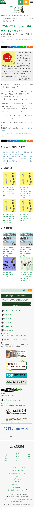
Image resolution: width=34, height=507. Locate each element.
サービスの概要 (16, 303)
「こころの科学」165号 (18, 84)
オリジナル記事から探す (12, 310)
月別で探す (8, 326)
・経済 (28, 455)
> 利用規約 (17, 481)
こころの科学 (17, 39)
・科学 (17, 460)
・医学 (6, 458)
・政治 (17, 455)
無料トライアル (16, 305)
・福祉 (17, 458)
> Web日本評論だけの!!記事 (17, 468)
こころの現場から (7, 39)
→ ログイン (10, 125)
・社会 (6, 456)
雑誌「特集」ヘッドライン (12, 400)
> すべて (17, 465)
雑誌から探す (9, 318)
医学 (23, 39)
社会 (31, 39)
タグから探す (9, 322)
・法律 (6, 455)
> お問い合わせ (17, 479)
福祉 (3, 42)
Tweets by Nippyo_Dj (8, 436)
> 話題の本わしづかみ (17, 470)
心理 (27, 39)
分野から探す (9, 314)
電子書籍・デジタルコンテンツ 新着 (15, 339)
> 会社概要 (17, 487)
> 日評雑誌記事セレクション (17, 473)
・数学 (6, 460)
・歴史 (28, 456)
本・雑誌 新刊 (8, 330)
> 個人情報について (16, 484)
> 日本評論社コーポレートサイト (17, 490)
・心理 (28, 458)
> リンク (17, 476)
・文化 (17, 456)
